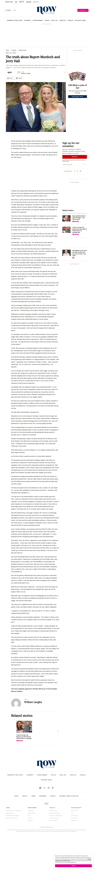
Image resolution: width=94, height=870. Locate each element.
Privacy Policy (80, 160)
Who (29, 815)
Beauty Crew (74, 818)
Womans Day (31, 810)
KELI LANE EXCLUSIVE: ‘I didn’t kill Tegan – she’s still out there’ (79, 217)
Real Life (54, 20)
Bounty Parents (53, 820)
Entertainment (38, 20)
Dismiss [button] (73, 865)
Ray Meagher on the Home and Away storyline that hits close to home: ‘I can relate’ (79, 253)
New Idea (30, 818)
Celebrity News (22, 50)
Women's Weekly (53, 810)
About (16, 796)
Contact (53, 796)
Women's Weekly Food (54, 813)
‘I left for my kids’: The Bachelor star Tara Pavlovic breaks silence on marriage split (23, 736)
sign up (75, 156)
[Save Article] (10, 78)
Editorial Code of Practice (68, 796)
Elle (72, 813)
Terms (33, 796)
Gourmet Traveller (54, 818)
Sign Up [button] (81, 10)
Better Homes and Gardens (12, 815)
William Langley (26, 73)
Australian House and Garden (13, 810)
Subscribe (42, 796)
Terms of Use (65, 161)
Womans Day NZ (31, 813)
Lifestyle (62, 20)
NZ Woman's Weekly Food (55, 815)
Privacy (25, 796)
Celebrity (27, 20)
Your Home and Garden (11, 818)
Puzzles (70, 20)
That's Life (30, 820)
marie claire (74, 810)
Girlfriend (73, 820)
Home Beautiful (10, 813)
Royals (47, 20)
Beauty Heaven (74, 815)
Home (7, 50)
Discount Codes (80, 20)
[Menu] (7, 10)
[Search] (14, 10)
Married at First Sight (15, 20)
